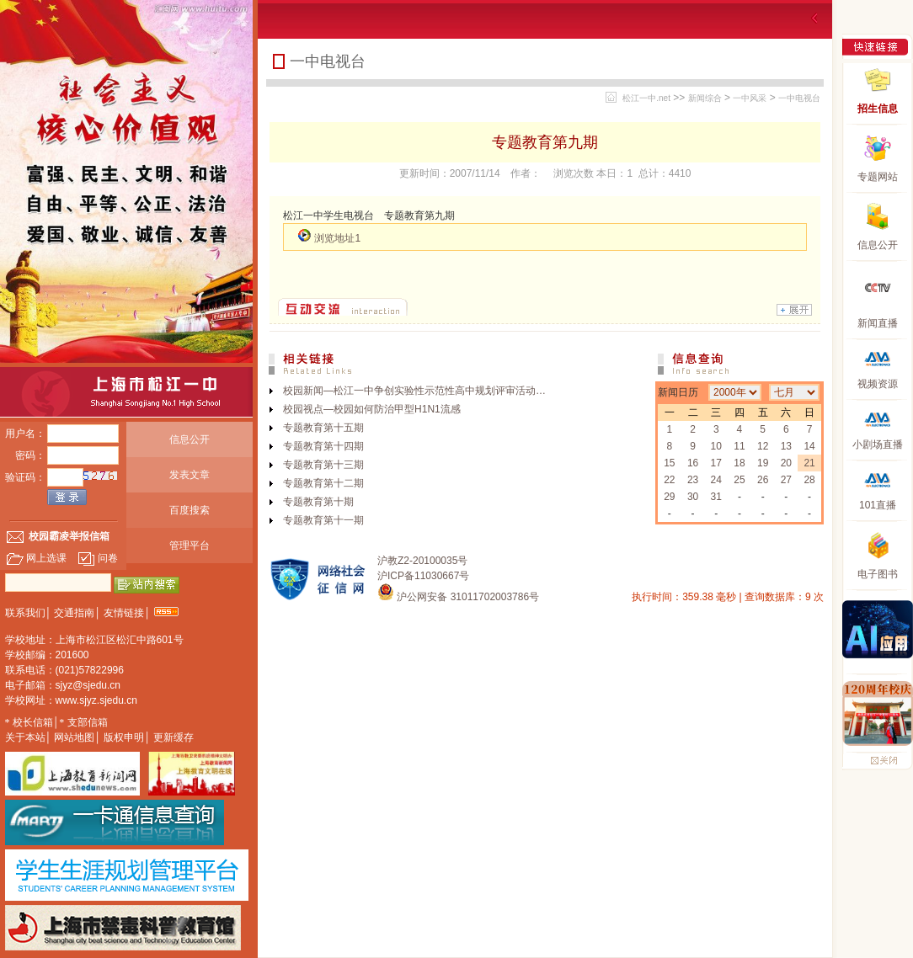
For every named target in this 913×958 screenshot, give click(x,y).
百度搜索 (189, 510)
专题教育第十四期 (323, 446)
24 (716, 480)
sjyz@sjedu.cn (88, 685)
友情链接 (124, 613)
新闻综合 (705, 98)
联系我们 (25, 613)
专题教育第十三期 (323, 465)
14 (809, 446)
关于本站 (25, 737)
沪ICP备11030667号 (423, 576)
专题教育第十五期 (323, 428)
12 (762, 446)
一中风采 (749, 98)
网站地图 (74, 737)
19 (762, 463)
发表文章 (189, 475)
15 (669, 463)
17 (716, 463)
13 (786, 446)
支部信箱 (87, 722)
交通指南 (74, 613)
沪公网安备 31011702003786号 (458, 597)
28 (809, 480)
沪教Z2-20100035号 (422, 561)
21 (809, 463)
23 (692, 480)
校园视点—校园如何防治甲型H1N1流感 (372, 409)
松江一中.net (646, 98)
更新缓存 (173, 737)
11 (739, 446)
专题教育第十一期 (323, 520)
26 (762, 480)
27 (786, 480)
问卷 (97, 558)
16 (692, 463)
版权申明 (124, 737)
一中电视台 (799, 98)
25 (739, 480)
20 (786, 463)
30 (692, 497)
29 (669, 497)
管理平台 (189, 545)
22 (669, 480)
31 (716, 497)
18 (739, 463)
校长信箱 (33, 722)
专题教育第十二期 (323, 483)
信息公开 (189, 439)
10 (716, 446)
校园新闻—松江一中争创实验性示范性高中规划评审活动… (414, 391)
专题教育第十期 (318, 502)
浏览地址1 (337, 238)
